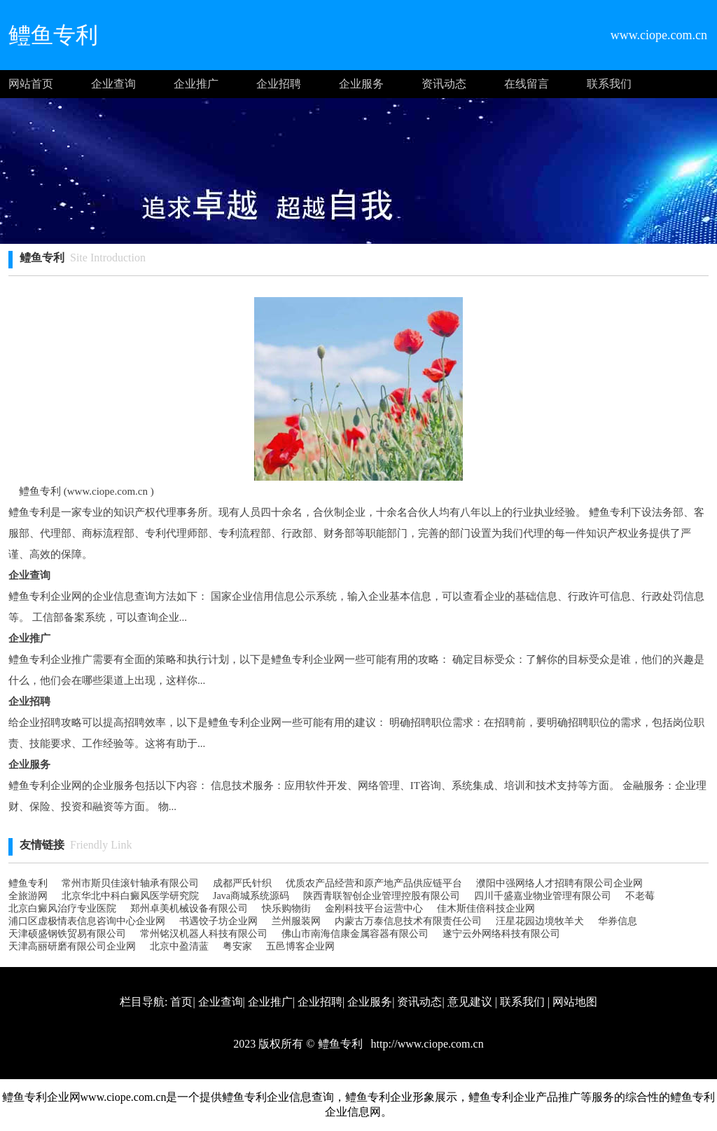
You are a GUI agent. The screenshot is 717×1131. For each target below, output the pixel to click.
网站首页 (30, 84)
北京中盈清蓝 (179, 946)
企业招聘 (278, 84)
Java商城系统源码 (251, 896)
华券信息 (617, 921)
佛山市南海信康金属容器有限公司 (355, 933)
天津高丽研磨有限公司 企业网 (72, 946)
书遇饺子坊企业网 (218, 921)
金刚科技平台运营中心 (374, 908)
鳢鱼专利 (28, 883)
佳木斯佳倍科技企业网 (486, 908)
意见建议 (469, 1002)
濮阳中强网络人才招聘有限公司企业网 (559, 883)
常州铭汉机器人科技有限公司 (203, 933)
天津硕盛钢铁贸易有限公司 (67, 933)
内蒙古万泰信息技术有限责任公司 (408, 921)
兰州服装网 (296, 921)
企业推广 (196, 84)
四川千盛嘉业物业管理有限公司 (542, 896)
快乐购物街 (286, 908)
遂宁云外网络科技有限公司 (501, 933)
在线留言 (526, 84)
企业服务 (361, 84)
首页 (181, 1002)
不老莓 (640, 896)
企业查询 (113, 84)
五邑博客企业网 (300, 946)
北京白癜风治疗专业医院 (62, 908)
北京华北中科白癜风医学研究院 (130, 896)
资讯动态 (444, 84)
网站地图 (574, 1002)
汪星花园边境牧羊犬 (540, 921)
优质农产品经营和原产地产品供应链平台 (374, 883)
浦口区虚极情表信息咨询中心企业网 (86, 921)
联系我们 (609, 84)
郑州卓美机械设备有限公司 (189, 908)
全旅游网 (28, 896)
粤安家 (237, 946)
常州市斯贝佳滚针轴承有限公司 (130, 883)
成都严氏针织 (242, 883)
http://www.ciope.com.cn (426, 1044)
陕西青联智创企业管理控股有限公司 (381, 896)
